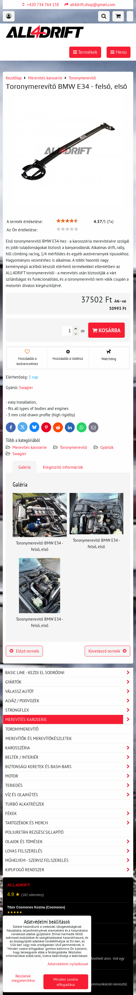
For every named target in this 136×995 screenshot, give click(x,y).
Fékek (69, 813)
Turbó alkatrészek (24, 804)
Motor (69, 776)
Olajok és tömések (69, 841)
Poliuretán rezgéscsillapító (34, 832)
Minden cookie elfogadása (65, 982)
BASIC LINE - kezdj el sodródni (69, 672)
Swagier (19, 453)
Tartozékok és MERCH (69, 822)
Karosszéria (69, 747)
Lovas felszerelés (69, 850)
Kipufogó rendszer (69, 869)
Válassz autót (69, 691)
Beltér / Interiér (69, 757)
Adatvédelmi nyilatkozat (68, 963)
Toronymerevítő (73, 447)
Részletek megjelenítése (23, 978)
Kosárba (106, 330)
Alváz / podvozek (69, 700)
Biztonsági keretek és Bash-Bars (69, 766)
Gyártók (106, 447)
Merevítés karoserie (29, 447)
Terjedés (69, 785)
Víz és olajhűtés (69, 794)
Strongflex (69, 710)
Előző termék (24, 651)
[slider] (67, 221)
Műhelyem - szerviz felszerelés (69, 860)
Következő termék (107, 651)
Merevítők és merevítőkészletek (38, 738)
